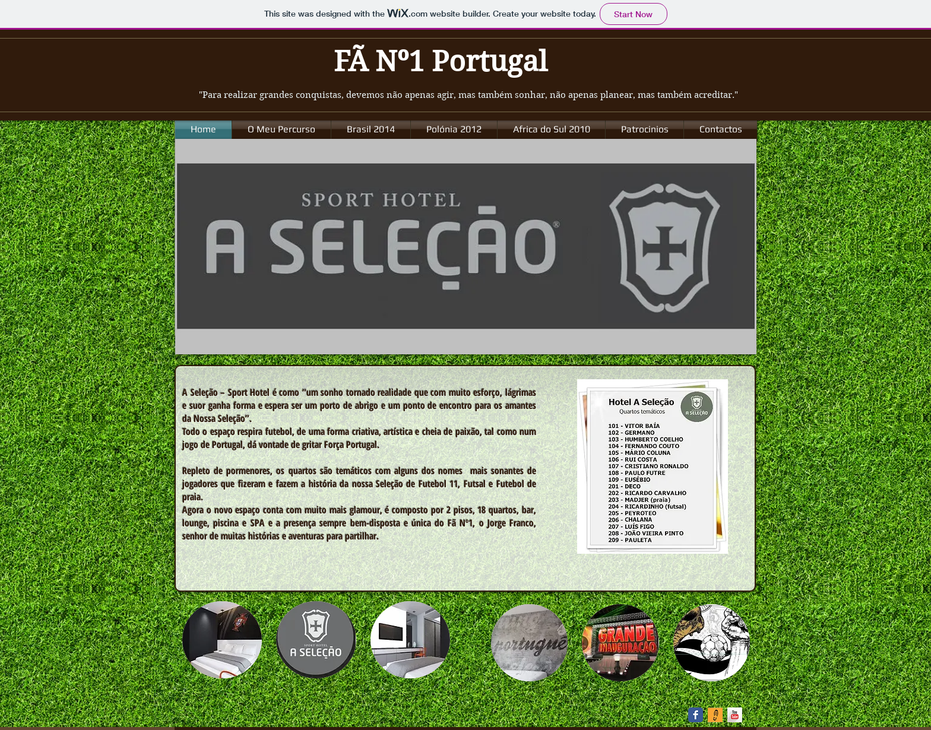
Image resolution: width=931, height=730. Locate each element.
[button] (222, 639)
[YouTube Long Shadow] (734, 714)
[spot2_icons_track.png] (715, 714)
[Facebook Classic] (695, 714)
